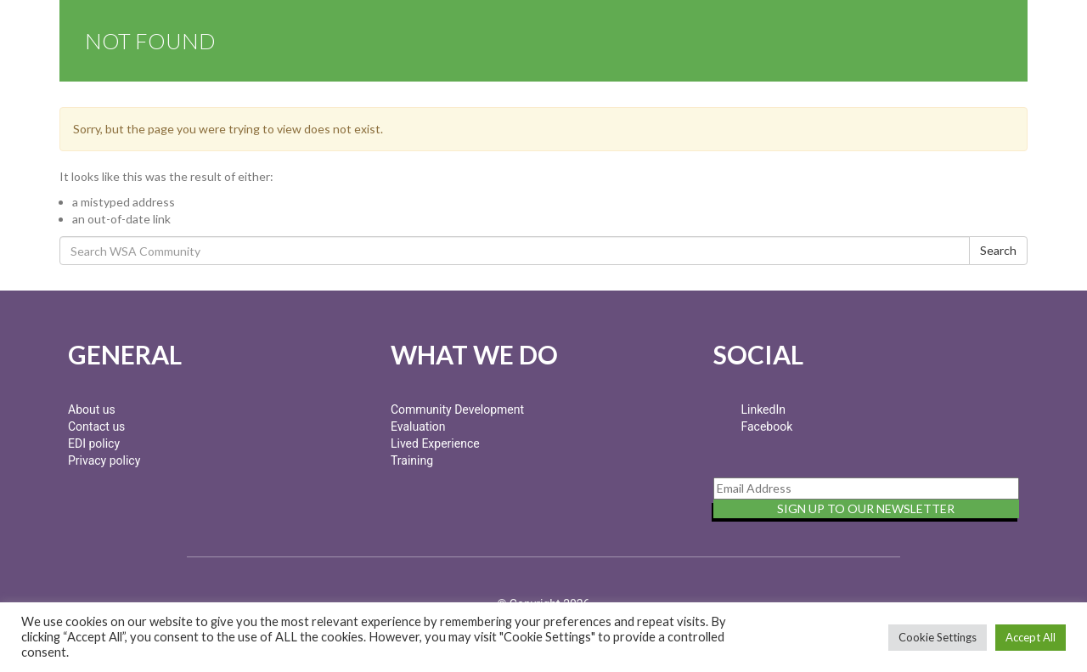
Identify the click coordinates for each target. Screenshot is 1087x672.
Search (998, 250)
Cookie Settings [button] (937, 637)
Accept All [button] (1030, 637)
